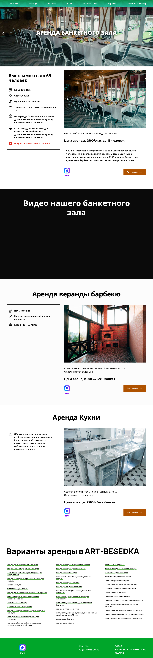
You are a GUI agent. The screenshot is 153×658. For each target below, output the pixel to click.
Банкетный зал (89, 4)
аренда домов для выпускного (69, 586)
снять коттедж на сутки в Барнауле (120, 588)
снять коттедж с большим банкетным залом (124, 600)
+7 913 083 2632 (135, 172)
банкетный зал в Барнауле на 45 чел (76, 614)
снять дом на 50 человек (115, 592)
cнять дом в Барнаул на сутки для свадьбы (123, 610)
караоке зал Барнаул (65, 619)
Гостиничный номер (136, 4)
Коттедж (33, 4)
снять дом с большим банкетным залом (122, 584)
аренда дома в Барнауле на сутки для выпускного (121, 605)
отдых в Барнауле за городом (118, 580)
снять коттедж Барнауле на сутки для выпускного (72, 597)
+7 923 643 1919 (135, 388)
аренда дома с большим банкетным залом (123, 618)
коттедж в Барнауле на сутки (118, 576)
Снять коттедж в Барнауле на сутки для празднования (24, 573)
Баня (69, 4)
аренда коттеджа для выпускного (70, 568)
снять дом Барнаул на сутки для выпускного (124, 614)
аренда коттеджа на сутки (67, 609)
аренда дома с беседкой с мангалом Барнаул (27, 592)
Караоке (111, 4)
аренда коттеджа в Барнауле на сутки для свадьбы (25, 579)
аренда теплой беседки (66, 572)
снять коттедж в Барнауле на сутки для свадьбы (73, 577)
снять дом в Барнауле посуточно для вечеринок (23, 617)
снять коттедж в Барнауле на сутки (71, 613)
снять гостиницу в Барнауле (117, 596)
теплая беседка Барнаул (17, 588)
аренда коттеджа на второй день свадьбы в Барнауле (26, 611)
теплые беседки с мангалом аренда (121, 568)
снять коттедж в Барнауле (116, 572)
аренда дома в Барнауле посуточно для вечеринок (73, 591)
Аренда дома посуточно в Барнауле (22, 564)
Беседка (52, 4)
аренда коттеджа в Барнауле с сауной (73, 564)
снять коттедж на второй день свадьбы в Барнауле (74, 603)
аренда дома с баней (65, 623)
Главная (14, 4)
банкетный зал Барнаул (17, 602)
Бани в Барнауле (14, 585)
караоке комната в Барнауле (19, 606)
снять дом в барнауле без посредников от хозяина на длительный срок (25, 624)
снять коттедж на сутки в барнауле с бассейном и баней (23, 597)
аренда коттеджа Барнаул (67, 582)
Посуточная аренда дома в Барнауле (23, 568)
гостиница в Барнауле (115, 564)
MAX (67, 175)
